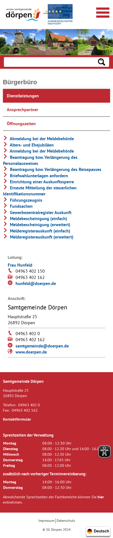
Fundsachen (18, 206)
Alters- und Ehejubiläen (28, 145)
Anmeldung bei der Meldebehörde (38, 151)
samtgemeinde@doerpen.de (42, 346)
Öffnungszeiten (21, 123)
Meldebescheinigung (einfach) (35, 218)
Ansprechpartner (22, 109)
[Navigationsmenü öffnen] (102, 12)
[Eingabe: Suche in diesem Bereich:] (49, 62)
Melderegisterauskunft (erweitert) (38, 237)
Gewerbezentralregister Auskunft (37, 212)
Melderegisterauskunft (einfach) (36, 231)
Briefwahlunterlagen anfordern (35, 175)
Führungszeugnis (22, 200)
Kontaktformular (17, 419)
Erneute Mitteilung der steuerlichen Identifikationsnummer (40, 191)
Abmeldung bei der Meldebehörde (38, 138)
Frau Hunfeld (20, 265)
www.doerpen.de (31, 352)
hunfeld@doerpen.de (36, 283)
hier (100, 496)
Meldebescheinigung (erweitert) (36, 224)
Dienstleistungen (23, 96)
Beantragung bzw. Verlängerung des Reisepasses (52, 169)
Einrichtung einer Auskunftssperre (38, 181)
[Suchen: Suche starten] (101, 62)
